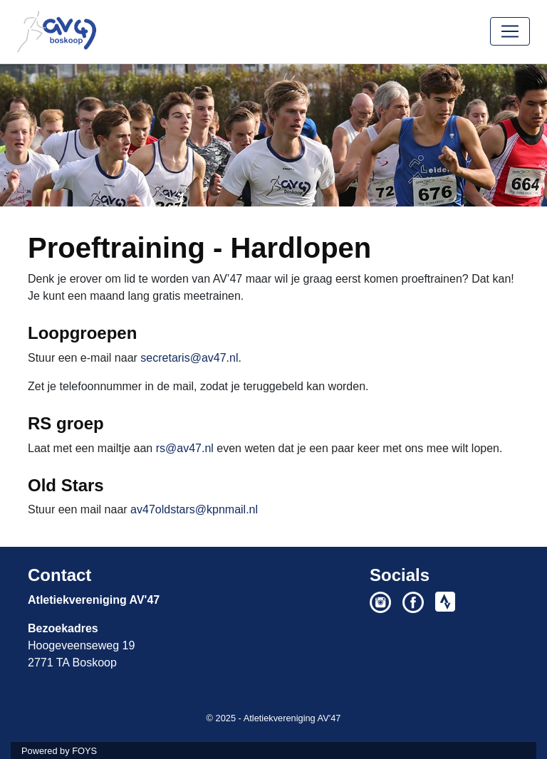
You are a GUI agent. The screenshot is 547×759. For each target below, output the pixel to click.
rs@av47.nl (185, 448)
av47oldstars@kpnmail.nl (194, 509)
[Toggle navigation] (510, 31)
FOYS (84, 750)
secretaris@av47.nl (189, 358)
